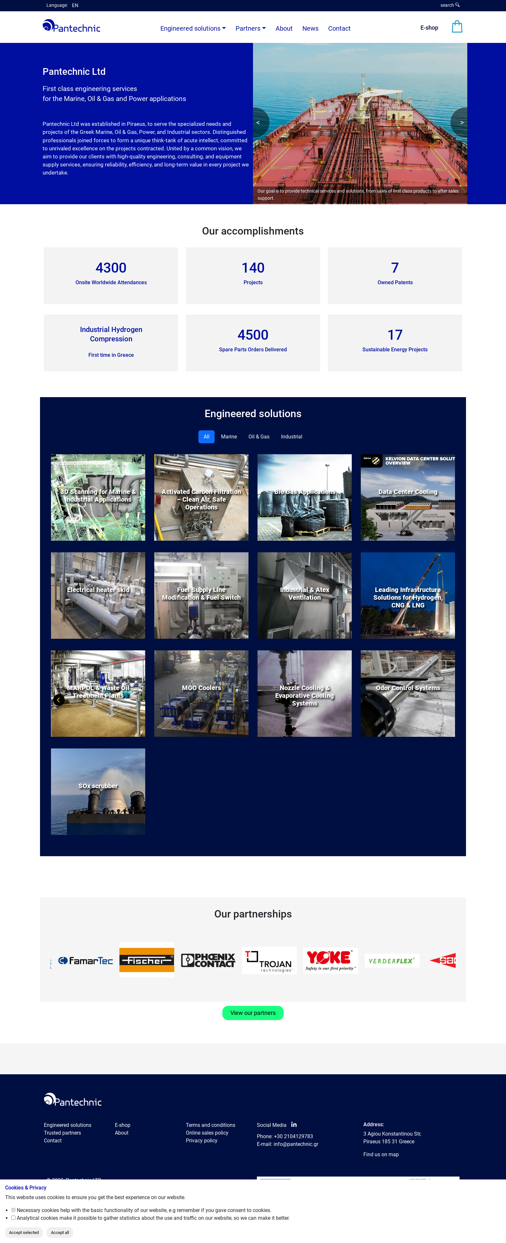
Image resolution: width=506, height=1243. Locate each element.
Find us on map (381, 1154)
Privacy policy (202, 1141)
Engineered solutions (67, 1125)
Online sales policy (207, 1133)
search (450, 5)
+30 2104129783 (293, 1136)
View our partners (253, 1013)
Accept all (60, 1232)
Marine (229, 437)
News (310, 28)
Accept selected (24, 1232)
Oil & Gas (258, 437)
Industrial (291, 437)
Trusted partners (62, 1133)
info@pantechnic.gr (296, 1144)
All (206, 437)
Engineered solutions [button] (190, 28)
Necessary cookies (38, 1210)
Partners (248, 28)
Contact (339, 28)
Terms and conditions (210, 1125)
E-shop (429, 28)
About (284, 28)
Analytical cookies (37, 1218)
